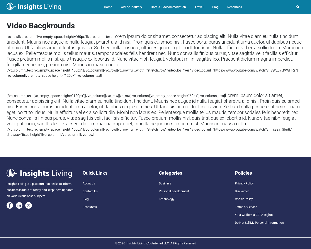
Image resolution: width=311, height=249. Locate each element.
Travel (199, 7)
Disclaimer (242, 191)
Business (165, 183)
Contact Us (90, 191)
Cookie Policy (244, 199)
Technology (166, 199)
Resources (234, 7)
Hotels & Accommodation (168, 7)
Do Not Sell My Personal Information (259, 222)
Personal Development (174, 191)
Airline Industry (131, 7)
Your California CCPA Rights (254, 215)
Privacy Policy (244, 183)
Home (108, 7)
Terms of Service (246, 207)
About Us (89, 183)
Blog (215, 7)
